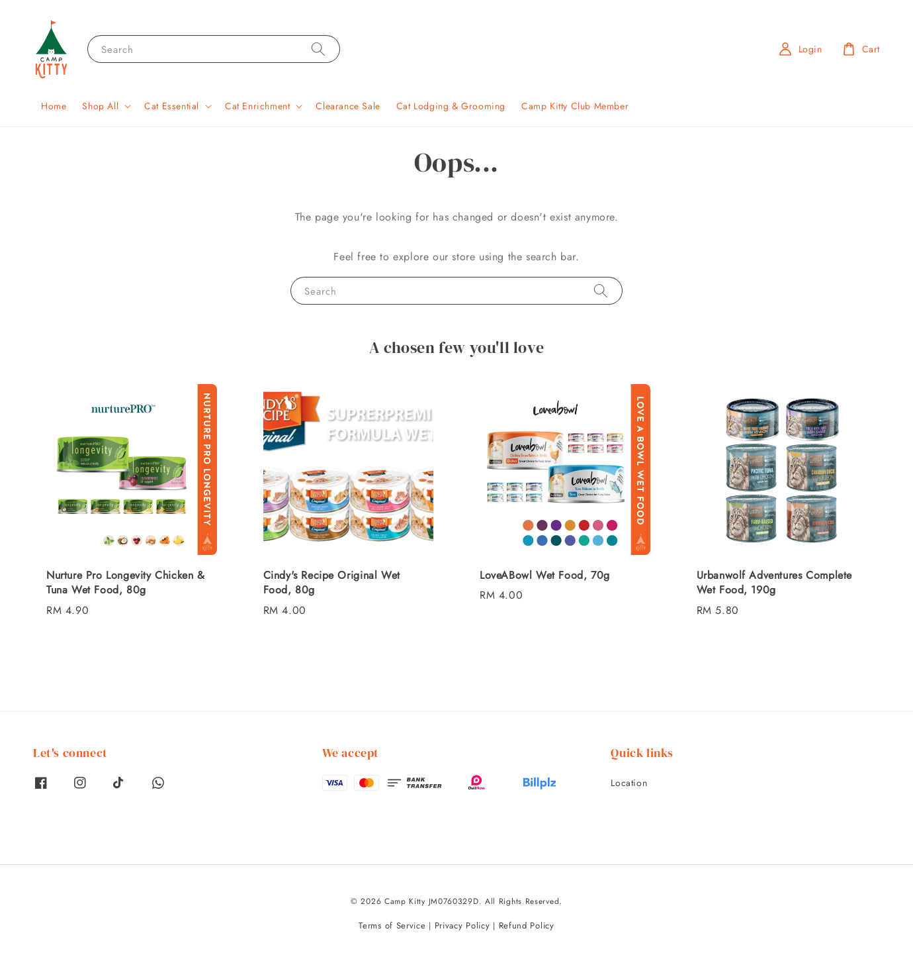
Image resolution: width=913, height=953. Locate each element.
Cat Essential (171, 106)
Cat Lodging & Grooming (450, 106)
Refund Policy (526, 925)
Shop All (100, 106)
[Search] (318, 49)
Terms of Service (392, 925)
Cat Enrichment (257, 106)
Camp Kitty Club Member (575, 106)
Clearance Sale (348, 106)
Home (53, 106)
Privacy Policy (462, 925)
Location (629, 783)
